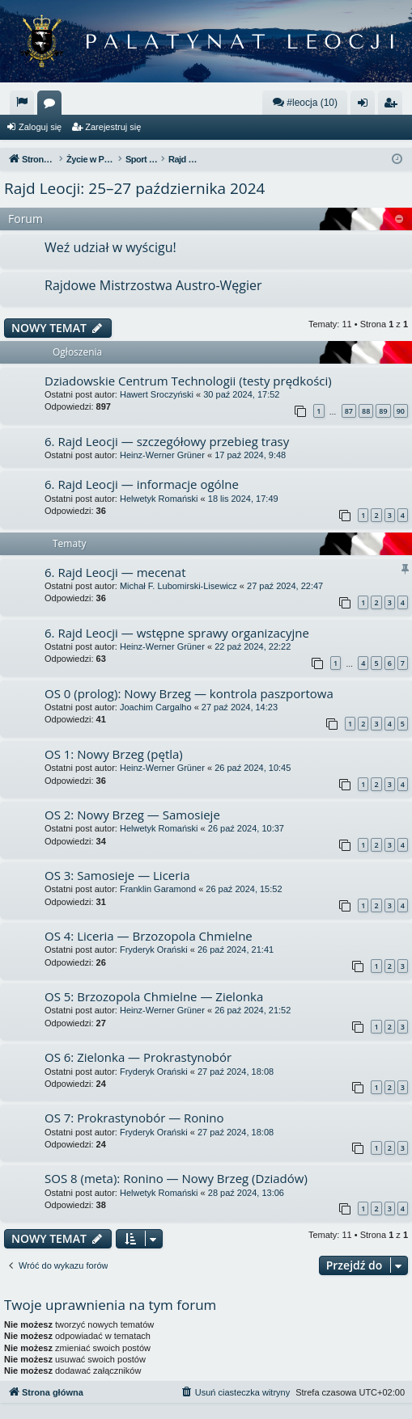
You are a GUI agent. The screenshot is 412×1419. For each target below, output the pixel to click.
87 (349, 411)
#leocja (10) (305, 102)
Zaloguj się (40, 127)
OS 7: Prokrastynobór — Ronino (134, 1118)
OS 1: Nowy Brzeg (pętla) (114, 754)
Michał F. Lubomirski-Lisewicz (178, 586)
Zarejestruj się (113, 127)
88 (366, 411)
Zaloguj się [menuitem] (366, 106)
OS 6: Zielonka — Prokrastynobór (138, 1057)
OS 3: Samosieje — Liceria (117, 875)
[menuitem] (22, 103)
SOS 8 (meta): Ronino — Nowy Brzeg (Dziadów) (176, 1178)
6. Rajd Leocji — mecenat (115, 572)
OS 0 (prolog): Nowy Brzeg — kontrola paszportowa (189, 693)
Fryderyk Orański (154, 949)
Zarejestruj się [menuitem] (393, 106)
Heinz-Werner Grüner (162, 455)
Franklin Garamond (158, 889)
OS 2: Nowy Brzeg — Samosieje (132, 814)
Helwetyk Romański (159, 498)
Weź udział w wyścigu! (110, 247)
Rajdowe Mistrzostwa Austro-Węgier (153, 285)
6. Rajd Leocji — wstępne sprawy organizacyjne (177, 633)
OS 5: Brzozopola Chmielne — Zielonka (154, 996)
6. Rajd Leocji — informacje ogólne (142, 484)
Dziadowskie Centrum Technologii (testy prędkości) (188, 381)
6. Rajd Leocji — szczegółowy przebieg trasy (167, 441)
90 (401, 411)
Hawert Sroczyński (156, 394)
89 (383, 411)
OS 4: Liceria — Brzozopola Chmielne (149, 936)
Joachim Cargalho (156, 707)
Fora (53, 106)
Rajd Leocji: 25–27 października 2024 (134, 188)
